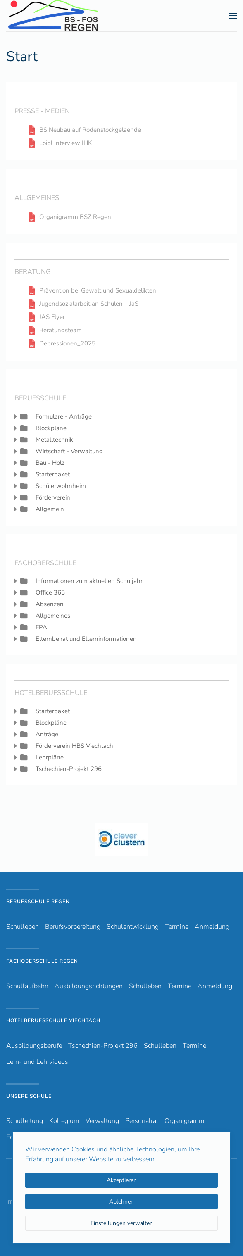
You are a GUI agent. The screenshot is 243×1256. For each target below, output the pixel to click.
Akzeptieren (122, 1180)
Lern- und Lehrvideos (37, 1061)
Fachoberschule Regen (42, 961)
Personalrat (141, 1120)
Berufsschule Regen (38, 901)
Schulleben (22, 926)
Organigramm (184, 1120)
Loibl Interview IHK (65, 143)
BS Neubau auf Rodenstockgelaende (90, 130)
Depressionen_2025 (67, 343)
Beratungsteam (60, 330)
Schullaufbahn (27, 986)
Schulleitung (24, 1120)
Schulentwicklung (133, 926)
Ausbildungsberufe (34, 1045)
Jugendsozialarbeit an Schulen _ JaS (88, 304)
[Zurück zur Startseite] (67, 15)
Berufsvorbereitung (72, 926)
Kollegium (64, 1120)
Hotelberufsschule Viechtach (53, 1020)
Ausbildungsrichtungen (89, 986)
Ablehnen (121, 1202)
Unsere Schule (29, 1096)
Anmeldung (212, 926)
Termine (176, 926)
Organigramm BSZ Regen (75, 217)
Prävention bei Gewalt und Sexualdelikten (97, 291)
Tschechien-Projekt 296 (103, 1045)
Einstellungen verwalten (122, 1223)
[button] (233, 15)
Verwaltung (102, 1120)
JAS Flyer (52, 317)
